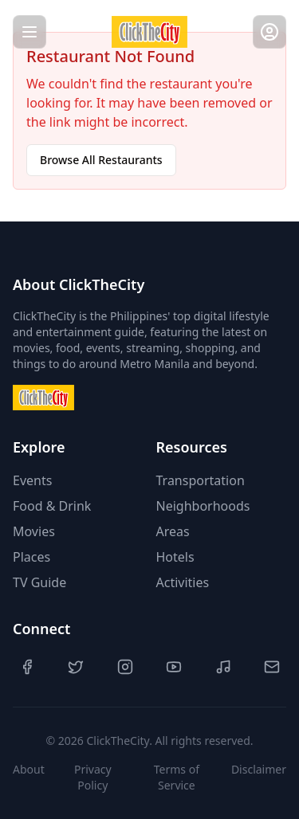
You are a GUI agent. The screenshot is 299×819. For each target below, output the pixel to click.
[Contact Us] (272, 666)
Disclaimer (258, 769)
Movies (34, 531)
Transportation (200, 480)
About (29, 769)
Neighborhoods (203, 506)
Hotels (175, 557)
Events (32, 480)
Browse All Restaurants (101, 159)
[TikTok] (223, 666)
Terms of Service (176, 777)
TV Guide (39, 582)
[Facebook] (27, 666)
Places (31, 557)
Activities (183, 582)
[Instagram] (125, 666)
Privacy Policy (93, 777)
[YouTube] (173, 666)
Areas (173, 531)
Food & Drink (52, 506)
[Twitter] (75, 666)
